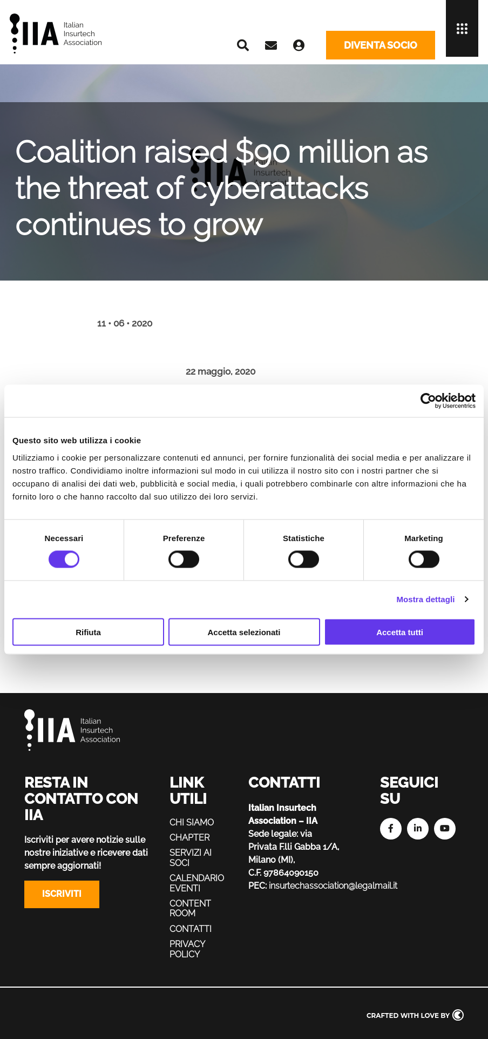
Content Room (190, 908)
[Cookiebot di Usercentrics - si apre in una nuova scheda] (428, 401)
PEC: (257, 886)
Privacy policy (187, 949)
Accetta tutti (399, 631)
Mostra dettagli (425, 599)
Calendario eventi (197, 883)
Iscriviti (62, 894)
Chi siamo (192, 822)
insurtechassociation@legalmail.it (337, 886)
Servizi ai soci (191, 858)
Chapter (190, 837)
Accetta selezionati (243, 631)
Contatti (191, 928)
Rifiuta (88, 631)
